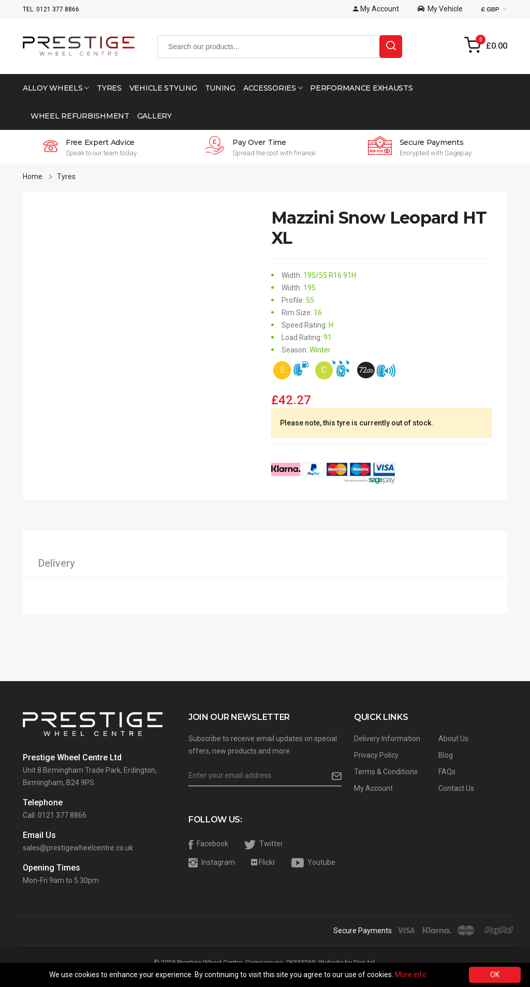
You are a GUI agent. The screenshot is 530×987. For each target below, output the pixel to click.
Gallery (154, 116)
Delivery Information (387, 738)
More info (410, 974)
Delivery (56, 563)
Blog (445, 755)
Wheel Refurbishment (80, 116)
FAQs (446, 772)
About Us (453, 738)
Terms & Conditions (386, 772)
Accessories (272, 88)
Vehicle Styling (163, 88)
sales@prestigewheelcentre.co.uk (78, 848)
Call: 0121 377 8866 (54, 815)
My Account (373, 788)
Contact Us (456, 788)
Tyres (109, 88)
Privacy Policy (376, 755)
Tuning (220, 88)
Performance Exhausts (361, 88)
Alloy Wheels (56, 88)
